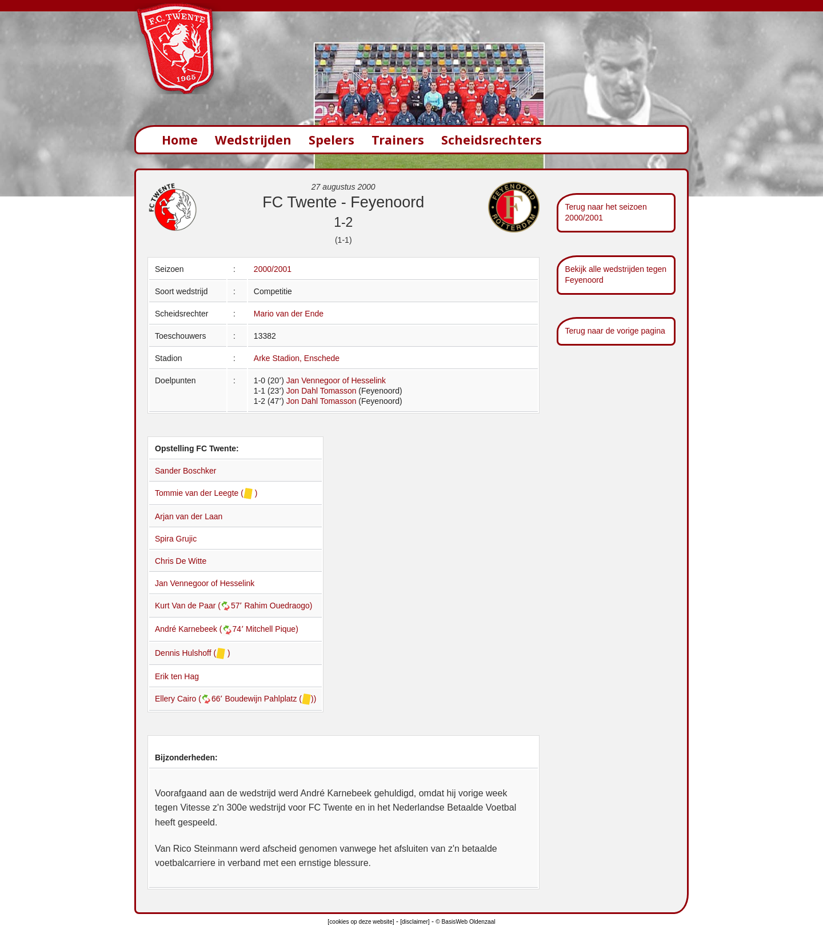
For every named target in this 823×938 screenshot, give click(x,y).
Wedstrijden (253, 139)
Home (180, 139)
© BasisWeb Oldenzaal (465, 922)
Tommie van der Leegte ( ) (206, 493)
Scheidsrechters (491, 139)
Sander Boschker (185, 470)
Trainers (397, 139)
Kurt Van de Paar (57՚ (199, 605)
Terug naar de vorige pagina (615, 330)
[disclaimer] (414, 922)
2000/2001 (272, 269)
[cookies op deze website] (360, 922)
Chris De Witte (180, 561)
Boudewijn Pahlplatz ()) (270, 698)
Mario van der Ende (288, 313)
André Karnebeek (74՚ (200, 629)
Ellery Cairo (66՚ (190, 698)
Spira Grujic (176, 538)
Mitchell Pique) (272, 629)
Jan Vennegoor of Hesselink (336, 380)
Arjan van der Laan (188, 516)
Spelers (331, 139)
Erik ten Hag (177, 676)
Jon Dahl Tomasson (321, 390)
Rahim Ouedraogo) (278, 605)
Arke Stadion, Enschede (296, 358)
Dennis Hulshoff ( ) (192, 653)
